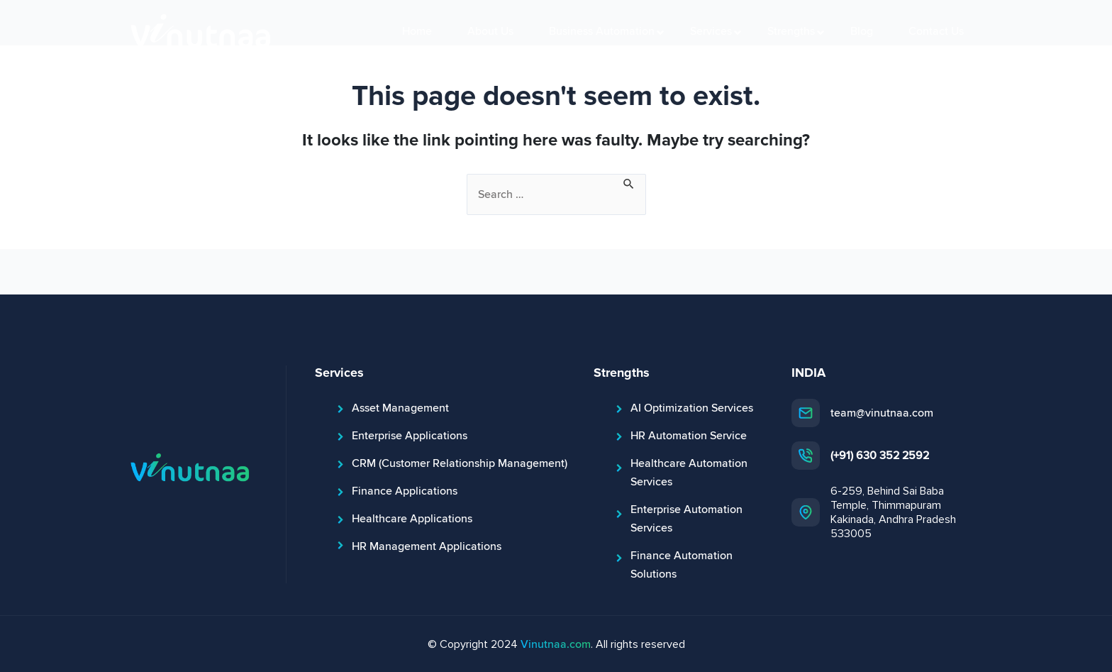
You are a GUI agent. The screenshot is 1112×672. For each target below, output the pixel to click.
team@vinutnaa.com (881, 413)
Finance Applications (404, 491)
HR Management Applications (426, 546)
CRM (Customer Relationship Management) (459, 463)
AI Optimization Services (691, 408)
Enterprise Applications (409, 435)
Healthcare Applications (412, 518)
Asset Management (400, 408)
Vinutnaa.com (556, 644)
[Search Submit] (629, 182)
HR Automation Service (688, 435)
